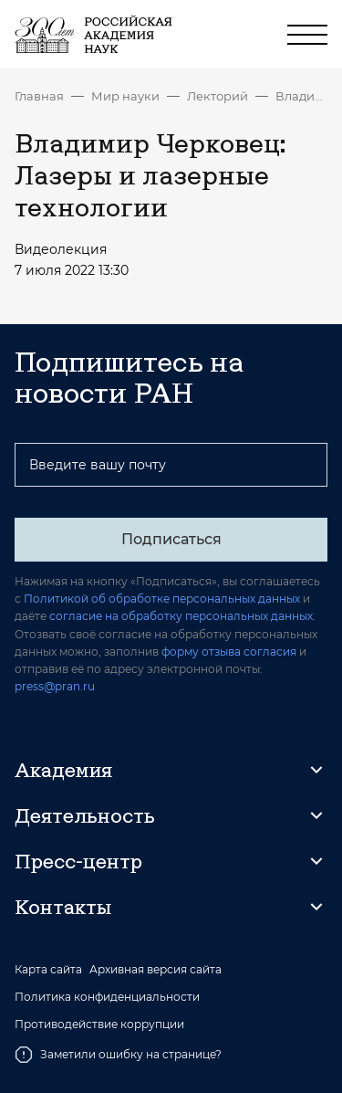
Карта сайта (48, 969)
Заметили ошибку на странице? (118, 1055)
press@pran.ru (55, 686)
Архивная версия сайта (155, 969)
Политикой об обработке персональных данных (162, 598)
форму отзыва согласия (228, 651)
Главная (39, 96)
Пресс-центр (78, 861)
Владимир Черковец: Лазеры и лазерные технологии (301, 96)
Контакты (63, 907)
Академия (63, 770)
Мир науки (125, 96)
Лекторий (217, 96)
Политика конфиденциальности (107, 997)
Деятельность (85, 815)
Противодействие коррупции (99, 1024)
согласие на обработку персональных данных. (182, 616)
